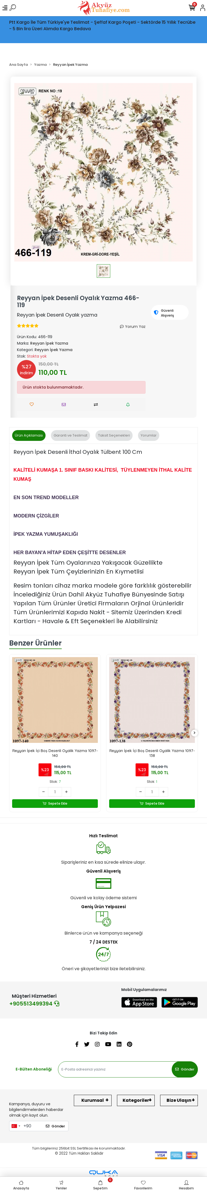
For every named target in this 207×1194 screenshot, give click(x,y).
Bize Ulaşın (179, 1100)
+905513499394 (34, 1003)
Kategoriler (136, 1100)
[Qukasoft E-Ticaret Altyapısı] (103, 1173)
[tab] (29, 435)
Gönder (184, 1069)
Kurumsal (92, 1100)
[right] (194, 733)
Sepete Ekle (55, 803)
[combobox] (15, 1126)
